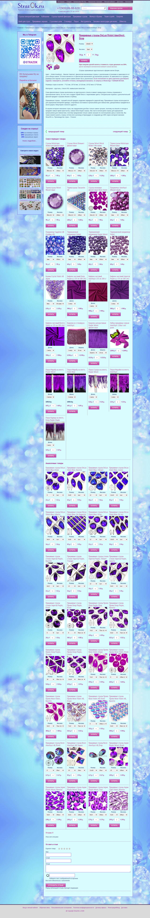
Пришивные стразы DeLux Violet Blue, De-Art (118, 513)
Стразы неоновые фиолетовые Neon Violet (98, 188)
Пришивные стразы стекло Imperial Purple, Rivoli (54, 605)
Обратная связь (44, 909)
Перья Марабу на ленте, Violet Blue (76, 370)
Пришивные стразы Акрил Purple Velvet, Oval (98, 788)
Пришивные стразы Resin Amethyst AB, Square (76, 744)
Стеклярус (68, 21)
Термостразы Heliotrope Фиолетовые (119, 144)
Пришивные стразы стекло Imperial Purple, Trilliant (99, 557)
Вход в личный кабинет (30, 909)
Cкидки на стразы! (29, 129)
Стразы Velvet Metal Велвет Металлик (96, 144)
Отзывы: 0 (49, 832)
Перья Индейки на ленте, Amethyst (119, 370)
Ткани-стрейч (109, 16)
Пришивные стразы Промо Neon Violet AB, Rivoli (98, 697)
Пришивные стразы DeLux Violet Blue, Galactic (55, 513)
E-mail (48, 858)
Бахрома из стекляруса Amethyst (75, 324)
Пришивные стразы (80, 16)
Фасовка (82, 49)
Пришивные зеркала (39, 21)
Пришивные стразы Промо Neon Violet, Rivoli (118, 650)
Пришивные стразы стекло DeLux (53, 28)
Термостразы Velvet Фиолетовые (53, 188)
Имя (47, 852)
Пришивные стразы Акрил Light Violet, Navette (118, 788)
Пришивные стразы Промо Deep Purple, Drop (98, 604)
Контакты (128, 2)
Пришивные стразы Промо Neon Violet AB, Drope (75, 698)
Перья (76, 21)
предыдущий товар (55, 131)
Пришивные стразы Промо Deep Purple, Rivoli (74, 605)
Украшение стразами (95, 2)
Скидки (69, 2)
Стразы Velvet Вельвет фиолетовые (75, 144)
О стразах (61, 2)
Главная (20, 28)
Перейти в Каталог (28, 80)
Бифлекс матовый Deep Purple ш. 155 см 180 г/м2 (76, 277)
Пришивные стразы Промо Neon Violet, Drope (98, 650)
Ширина (81, 347)
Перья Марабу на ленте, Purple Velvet (55, 370)
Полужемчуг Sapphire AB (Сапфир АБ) (55, 233)
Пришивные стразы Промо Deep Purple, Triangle (53, 652)
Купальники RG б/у (80, 2)
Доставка (120, 2)
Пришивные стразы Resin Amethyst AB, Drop (98, 744)
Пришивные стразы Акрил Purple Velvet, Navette (55, 788)
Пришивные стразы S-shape (29, 189)
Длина (71, 301)
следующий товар (122, 131)
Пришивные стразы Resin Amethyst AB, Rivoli (55, 744)
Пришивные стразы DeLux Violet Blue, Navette (76, 468)
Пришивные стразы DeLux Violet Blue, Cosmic (118, 468)
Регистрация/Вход (114, 909)
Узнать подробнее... (29, 141)
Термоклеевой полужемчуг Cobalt (74, 233)
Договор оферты (101, 909)
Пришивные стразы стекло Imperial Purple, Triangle (75, 558)
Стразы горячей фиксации (61, 16)
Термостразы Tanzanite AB (76, 188)
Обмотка (122, 21)
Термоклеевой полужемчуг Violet (120, 233)
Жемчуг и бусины (96, 16)
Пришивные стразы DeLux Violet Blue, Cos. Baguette (76, 513)
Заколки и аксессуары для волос (105, 21)
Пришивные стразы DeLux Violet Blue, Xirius (98, 513)
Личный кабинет (109, 2)
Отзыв (48, 864)
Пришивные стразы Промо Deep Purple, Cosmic (74, 652)
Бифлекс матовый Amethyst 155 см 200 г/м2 (97, 278)
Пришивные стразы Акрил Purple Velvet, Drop (76, 788)
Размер (81, 44)
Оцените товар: (51, 848)
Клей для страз (24, 21)
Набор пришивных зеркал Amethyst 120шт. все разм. (119, 325)
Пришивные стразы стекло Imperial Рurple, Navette (54, 558)
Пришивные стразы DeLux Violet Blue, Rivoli (55, 468)
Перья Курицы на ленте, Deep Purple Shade (55, 418)
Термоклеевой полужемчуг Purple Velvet (98, 233)
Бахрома (120, 16)
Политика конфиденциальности (83, 909)
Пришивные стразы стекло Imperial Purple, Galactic (117, 558)
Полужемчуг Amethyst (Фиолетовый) (118, 188)
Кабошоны (45, 16)
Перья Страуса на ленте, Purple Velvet (98, 370)
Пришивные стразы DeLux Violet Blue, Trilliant (98, 468)
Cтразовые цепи (56, 21)
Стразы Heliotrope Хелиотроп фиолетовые (55, 144)
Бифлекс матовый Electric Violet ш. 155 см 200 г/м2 (55, 324)
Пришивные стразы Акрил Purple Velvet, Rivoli (118, 744)
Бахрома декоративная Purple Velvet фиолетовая (97, 325)
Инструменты (86, 21)
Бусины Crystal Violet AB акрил (55, 277)
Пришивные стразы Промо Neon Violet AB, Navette (117, 698)
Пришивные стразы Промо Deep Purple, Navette (116, 605)
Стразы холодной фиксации (29, 16)
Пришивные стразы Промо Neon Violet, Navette (53, 698)
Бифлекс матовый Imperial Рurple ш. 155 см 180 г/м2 (120, 277)
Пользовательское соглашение (61, 909)
